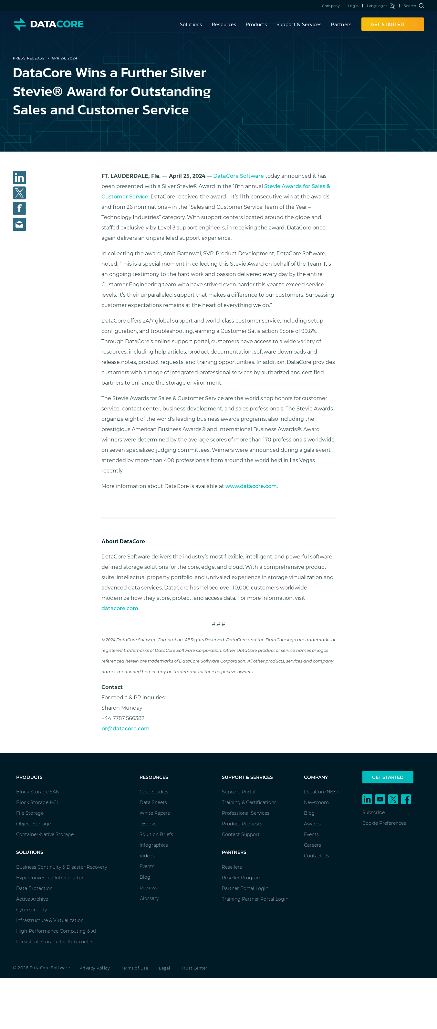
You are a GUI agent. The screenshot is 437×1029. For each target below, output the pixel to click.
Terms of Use (134, 968)
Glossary (149, 898)
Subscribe (373, 812)
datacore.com (119, 608)
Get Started (388, 777)
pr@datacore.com (125, 729)
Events (147, 866)
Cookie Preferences (384, 823)
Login (353, 6)
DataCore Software (238, 176)
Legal (165, 968)
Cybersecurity (31, 910)
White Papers (155, 813)
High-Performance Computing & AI (56, 931)
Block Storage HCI (37, 802)
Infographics (154, 845)
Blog (145, 877)
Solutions (191, 24)
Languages (381, 6)
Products (256, 24)
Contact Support (241, 834)
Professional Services (245, 813)
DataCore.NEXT (321, 792)
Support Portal (238, 792)
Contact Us (316, 856)
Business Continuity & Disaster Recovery (61, 867)
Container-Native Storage (45, 834)
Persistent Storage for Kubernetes (54, 942)
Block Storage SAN (37, 792)
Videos (147, 856)
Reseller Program (242, 878)
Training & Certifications (249, 802)
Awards (312, 824)
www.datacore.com (251, 486)
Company (331, 6)
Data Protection (34, 888)
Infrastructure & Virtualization (50, 920)
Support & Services (298, 24)
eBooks (148, 824)
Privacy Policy (94, 968)
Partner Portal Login (245, 888)
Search (414, 6)
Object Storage (33, 824)
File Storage (30, 813)
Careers (312, 845)
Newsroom (316, 802)
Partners (341, 24)
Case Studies (154, 792)
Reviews (149, 888)
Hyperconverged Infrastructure (51, 878)
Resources (224, 24)
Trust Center (194, 968)
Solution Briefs (156, 834)
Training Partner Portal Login (255, 899)
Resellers (232, 867)
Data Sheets (153, 802)
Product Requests (242, 824)
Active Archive (32, 899)
